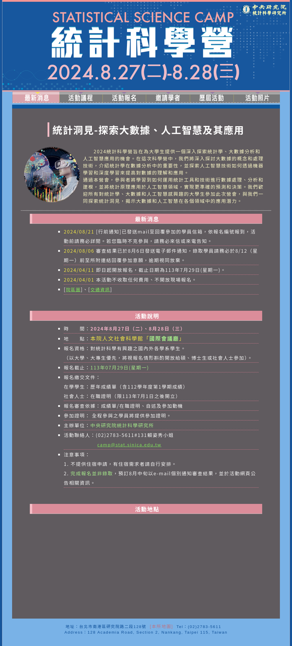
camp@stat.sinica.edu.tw (129, 444)
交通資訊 (100, 289)
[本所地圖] (160, 626)
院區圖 (73, 289)
